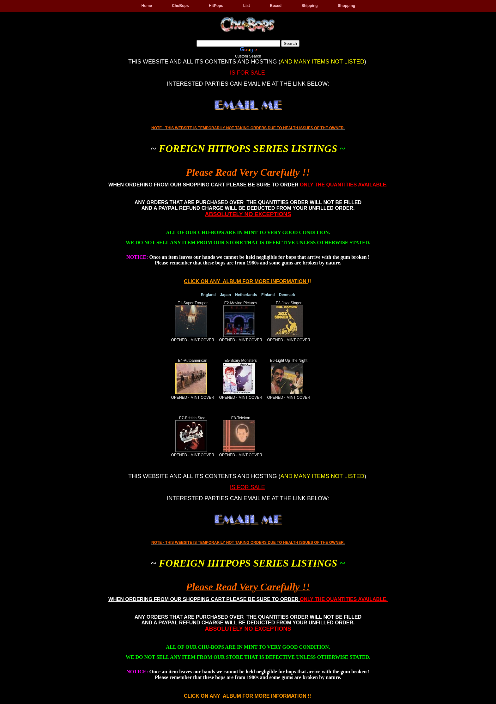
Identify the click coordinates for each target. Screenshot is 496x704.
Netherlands (246, 295)
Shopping (346, 5)
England (208, 295)
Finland (268, 295)
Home (147, 5)
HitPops (216, 5)
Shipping (309, 5)
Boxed (275, 5)
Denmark (287, 295)
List (246, 5)
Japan (225, 295)
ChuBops (180, 5)
